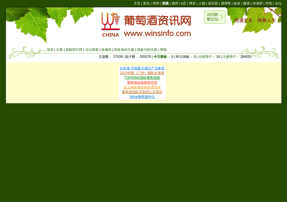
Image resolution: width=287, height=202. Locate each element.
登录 (50, 50)
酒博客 (226, 3)
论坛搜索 (92, 50)
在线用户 (205, 57)
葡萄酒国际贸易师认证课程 (142, 92)
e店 (183, 3)
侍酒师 (258, 3)
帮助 (163, 50)
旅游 (236, 3)
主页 (137, 3)
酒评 (175, 3)
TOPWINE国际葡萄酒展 (142, 78)
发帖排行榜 (74, 50)
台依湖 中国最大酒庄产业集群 (142, 68)
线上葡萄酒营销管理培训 (142, 87)
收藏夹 (106, 50)
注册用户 (229, 57)
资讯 (146, 3)
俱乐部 (213, 3)
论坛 (278, 3)
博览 (192, 3)
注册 (59, 50)
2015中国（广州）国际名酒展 (142, 73)
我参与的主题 (147, 50)
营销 (155, 3)
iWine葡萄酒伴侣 (142, 97)
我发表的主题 (124, 50)
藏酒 (246, 3)
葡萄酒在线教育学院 (142, 82)
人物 (201, 3)
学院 (268, 3)
